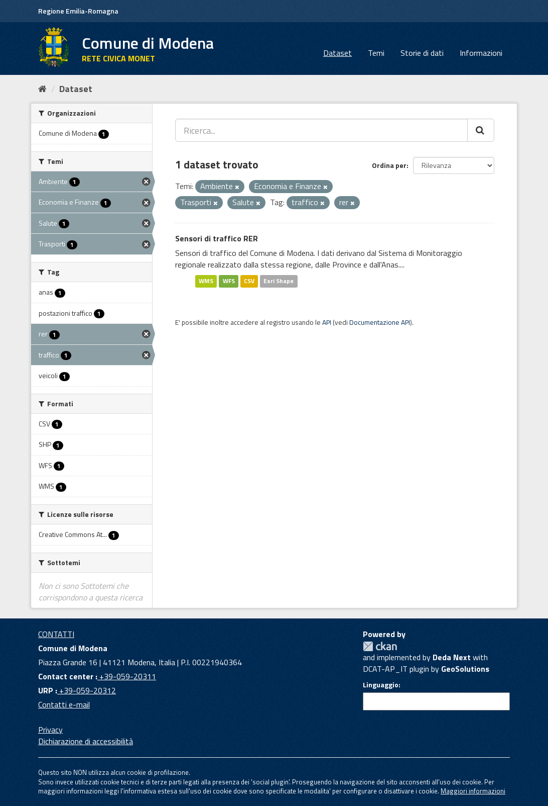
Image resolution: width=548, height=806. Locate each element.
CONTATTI (56, 634)
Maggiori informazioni (473, 791)
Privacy (50, 730)
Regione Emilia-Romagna (78, 11)
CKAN (380, 646)
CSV (249, 281)
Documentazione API (379, 322)
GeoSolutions (465, 669)
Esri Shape (278, 281)
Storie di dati (422, 53)
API (326, 322)
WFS (229, 281)
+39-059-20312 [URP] (86, 690)
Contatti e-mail (64, 704)
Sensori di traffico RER (216, 238)
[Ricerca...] (321, 130)
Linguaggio (380, 685)
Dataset (337, 53)
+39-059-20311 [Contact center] (126, 676)
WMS (206, 281)
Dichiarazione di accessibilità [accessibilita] (85, 741)
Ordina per (389, 165)
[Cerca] (480, 130)
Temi (376, 53)
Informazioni (481, 53)
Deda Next (452, 657)
